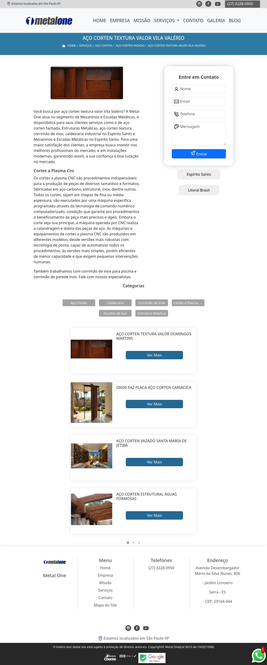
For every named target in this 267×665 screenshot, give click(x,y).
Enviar (201, 154)
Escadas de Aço (115, 313)
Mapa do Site (105, 605)
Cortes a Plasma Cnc (189, 303)
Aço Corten (78, 303)
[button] (128, 542)
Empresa (120, 20)
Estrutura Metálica (152, 313)
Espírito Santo (199, 174)
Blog (235, 20)
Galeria (216, 20)
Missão (142, 20)
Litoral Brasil (199, 190)
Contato (193, 20)
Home (99, 20)
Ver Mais (154, 355)
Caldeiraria (115, 303)
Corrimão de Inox (151, 303)
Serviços (165, 20)
